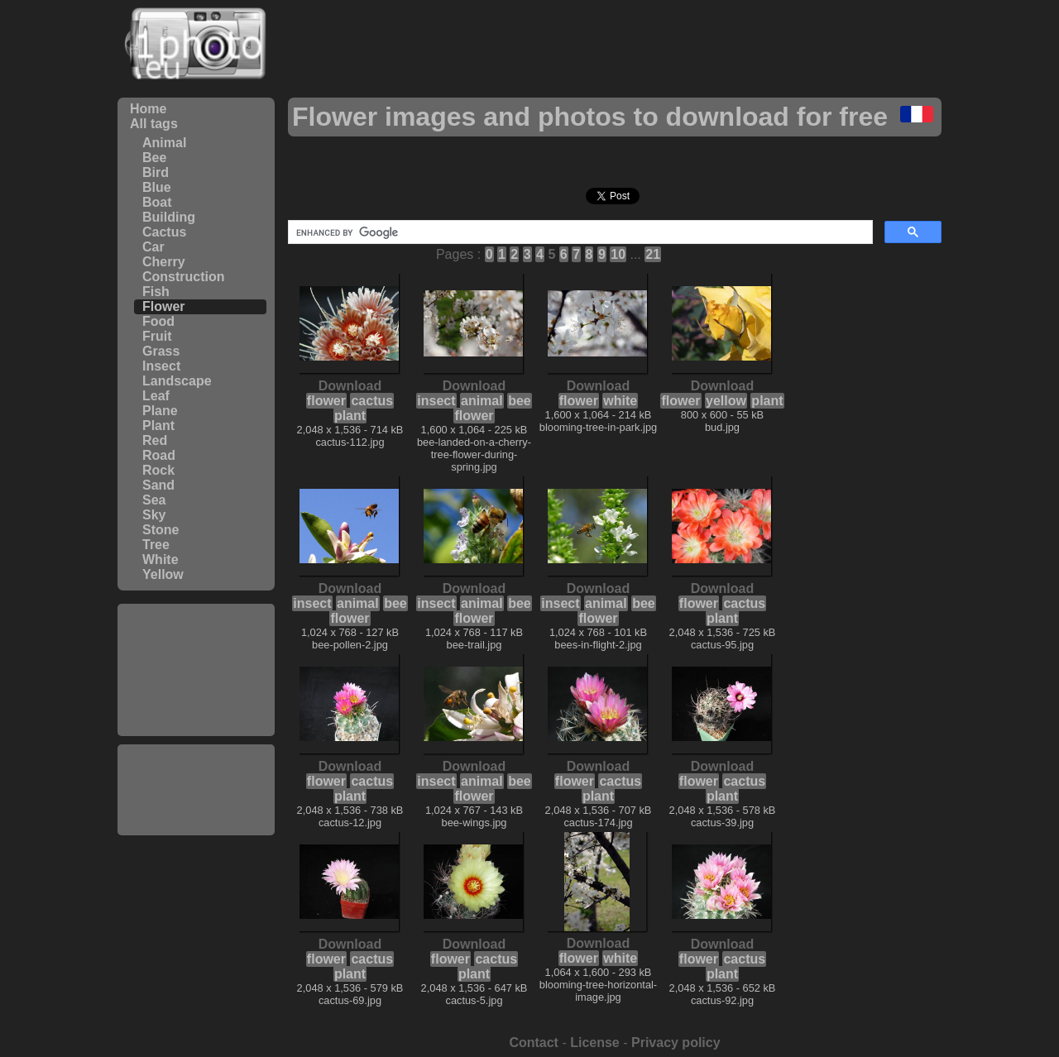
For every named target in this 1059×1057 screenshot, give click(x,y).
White (160, 559)
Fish (156, 292)
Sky (153, 515)
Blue (156, 187)
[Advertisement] (196, 670)
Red (154, 440)
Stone (160, 530)
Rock (158, 470)
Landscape (177, 381)
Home (148, 109)
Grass (161, 351)
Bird (155, 172)
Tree (156, 545)
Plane (160, 411)
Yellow (163, 574)
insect (436, 401)
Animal (164, 143)
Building (168, 217)
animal (482, 401)
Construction (183, 277)
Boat (157, 202)
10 (618, 254)
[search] (578, 232)
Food (158, 321)
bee (519, 401)
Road (158, 455)
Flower (163, 306)
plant (350, 416)
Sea (153, 500)
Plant (158, 425)
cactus (372, 401)
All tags (154, 124)
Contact (533, 1042)
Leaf (156, 396)
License (595, 1042)
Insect (161, 366)
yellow (726, 401)
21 (652, 254)
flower (326, 401)
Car (153, 247)
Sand (158, 485)
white (620, 401)
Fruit (157, 336)
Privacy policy (676, 1042)
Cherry (163, 262)
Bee (154, 158)
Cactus (164, 232)
